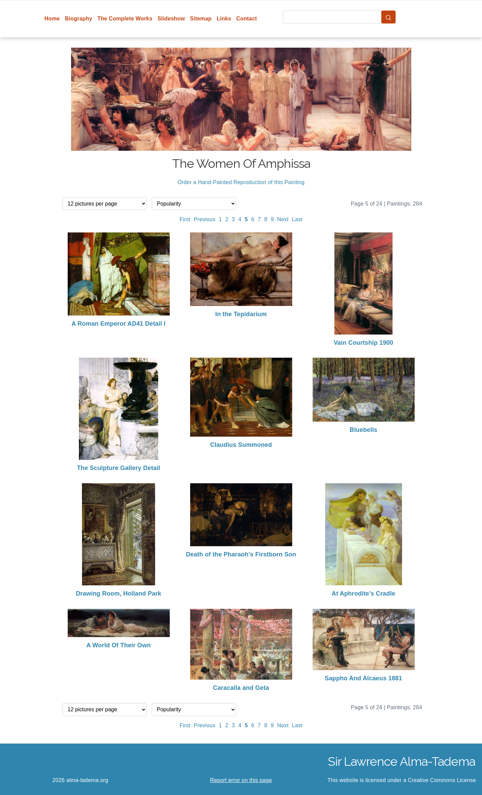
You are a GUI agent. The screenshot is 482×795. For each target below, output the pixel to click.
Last (297, 219)
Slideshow (171, 18)
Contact (246, 18)
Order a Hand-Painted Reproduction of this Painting (241, 182)
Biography (79, 18)
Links (224, 18)
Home (52, 18)
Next (283, 219)
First (185, 219)
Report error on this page (241, 780)
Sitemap (201, 18)
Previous (205, 219)
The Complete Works (124, 18)
